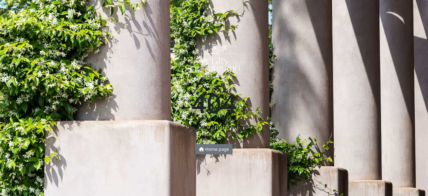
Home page (214, 149)
